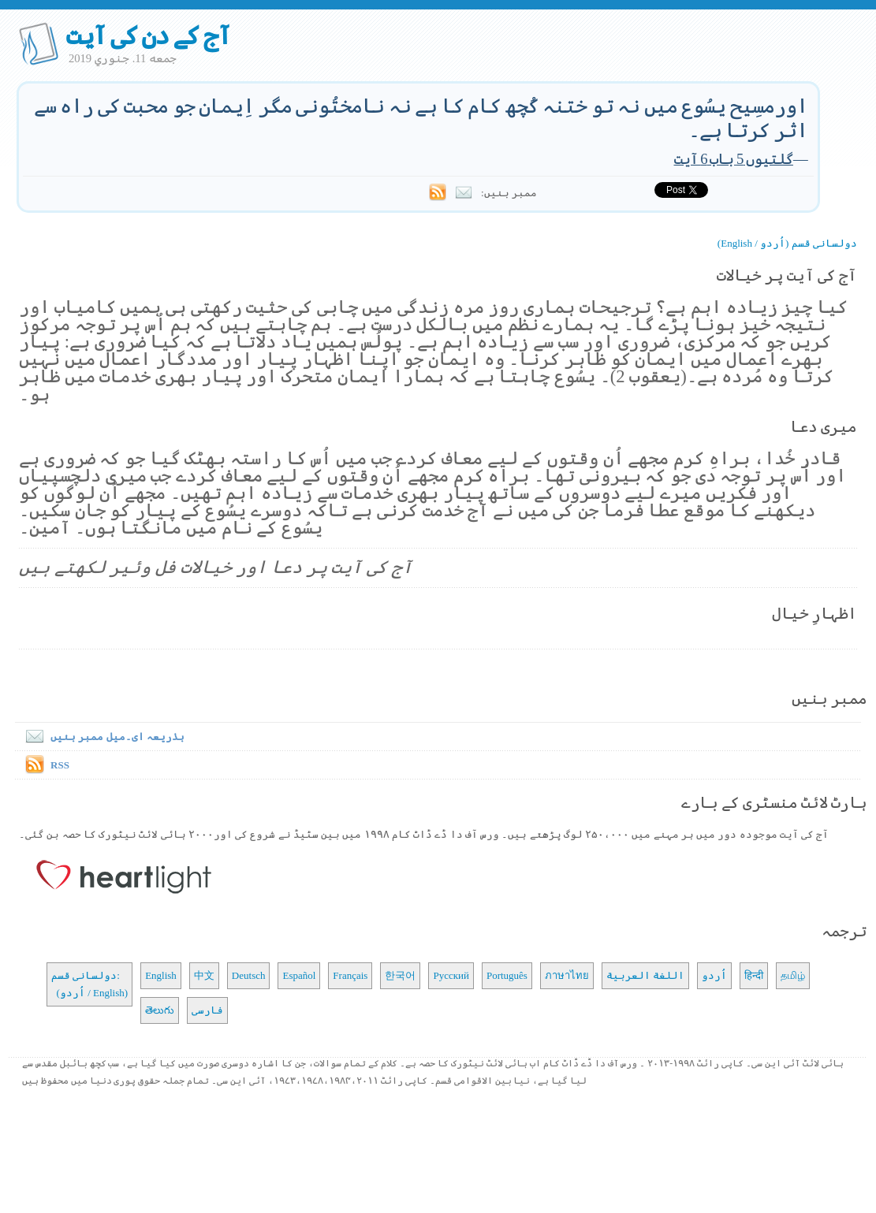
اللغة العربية (645, 975)
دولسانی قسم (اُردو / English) (787, 243)
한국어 (400, 975)
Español (298, 975)
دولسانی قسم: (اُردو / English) (89, 984)
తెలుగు (159, 1010)
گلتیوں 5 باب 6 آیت (733, 159)
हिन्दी (753, 975)
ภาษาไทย (567, 975)
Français (350, 975)
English (161, 975)
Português (506, 975)
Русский (451, 975)
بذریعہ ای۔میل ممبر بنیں (102, 736)
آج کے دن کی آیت (147, 35)
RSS (59, 765)
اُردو (714, 975)
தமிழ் (793, 975)
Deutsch (249, 975)
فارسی (207, 1010)
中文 (204, 975)
